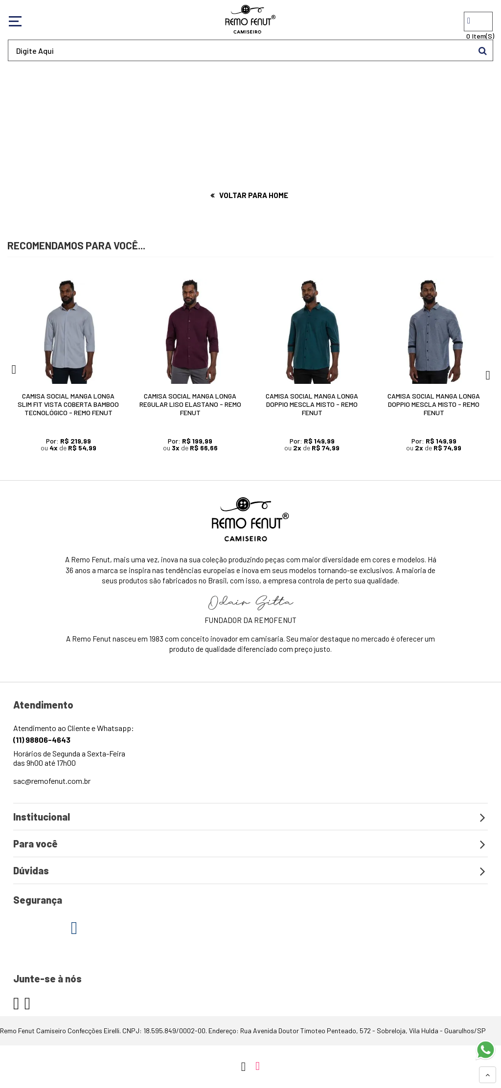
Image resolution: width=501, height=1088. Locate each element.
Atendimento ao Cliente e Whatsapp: (73, 733)
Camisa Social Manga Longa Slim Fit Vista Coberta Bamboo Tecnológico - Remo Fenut (68, 404)
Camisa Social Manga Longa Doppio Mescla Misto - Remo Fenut (312, 404)
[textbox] (250, 50)
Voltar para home (253, 195)
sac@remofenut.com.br (52, 780)
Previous (13, 371)
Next (487, 371)
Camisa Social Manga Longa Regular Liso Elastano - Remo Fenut (190, 404)
